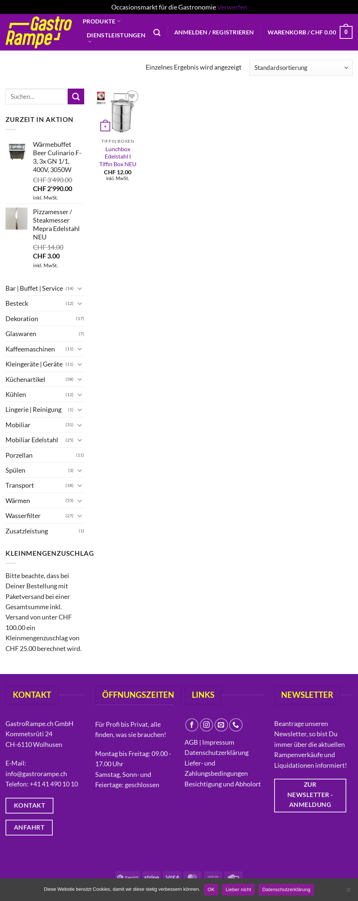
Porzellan (19, 455)
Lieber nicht (238, 889)
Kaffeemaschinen (30, 349)
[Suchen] (156, 32)
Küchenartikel (25, 379)
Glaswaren (20, 334)
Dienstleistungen (116, 38)
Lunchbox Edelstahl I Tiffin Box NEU (118, 156)
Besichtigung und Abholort (222, 784)
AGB (191, 742)
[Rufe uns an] (236, 725)
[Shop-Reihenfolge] (301, 67)
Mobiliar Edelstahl (31, 440)
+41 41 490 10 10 (54, 784)
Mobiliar (17, 424)
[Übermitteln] (76, 96)
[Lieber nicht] (348, 892)
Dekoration (21, 318)
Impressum (218, 742)
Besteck (16, 303)
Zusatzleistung (26, 530)
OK (211, 889)
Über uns (104, 70)
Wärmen (17, 500)
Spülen (15, 470)
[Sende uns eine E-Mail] (221, 725)
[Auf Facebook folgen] (192, 725)
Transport (19, 485)
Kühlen (15, 394)
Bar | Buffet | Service (34, 288)
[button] (214, 32)
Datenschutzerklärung (217, 752)
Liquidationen (113, 55)
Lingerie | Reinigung (33, 409)
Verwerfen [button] (232, 7)
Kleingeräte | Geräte (34, 364)
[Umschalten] (79, 288)
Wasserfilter (23, 515)
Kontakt (101, 83)
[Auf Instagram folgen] (206, 725)
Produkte (101, 21)
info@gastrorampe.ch (36, 774)
